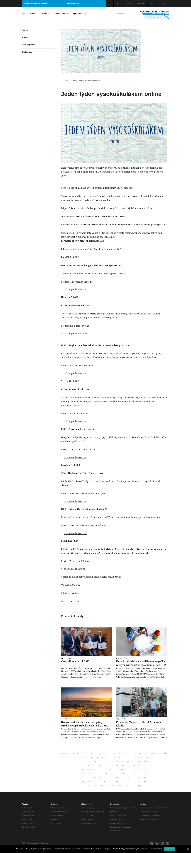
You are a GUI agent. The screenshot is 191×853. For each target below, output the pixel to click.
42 (94, 766)
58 (117, 770)
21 (113, 758)
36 (128, 761)
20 (108, 758)
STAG (128, 3)
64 (83, 774)
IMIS (152, 3)
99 (145, 782)
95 (122, 782)
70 (118, 774)
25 (136, 758)
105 (120, 786)
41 (89, 766)
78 (95, 778)
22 (119, 758)
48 (128, 766)
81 (111, 778)
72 (128, 774)
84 (128, 778)
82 (117, 778)
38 (139, 761)
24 (130, 758)
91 (100, 782)
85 (133, 778)
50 (140, 766)
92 (105, 782)
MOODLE (140, 3)
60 (128, 770)
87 (145, 778)
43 (100, 766)
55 (100, 770)
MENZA (163, 3)
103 (107, 786)
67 (100, 774)
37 (133, 761)
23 (124, 758)
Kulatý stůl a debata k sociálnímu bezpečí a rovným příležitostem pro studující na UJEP (141, 663)
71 (123, 774)
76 (84, 778)
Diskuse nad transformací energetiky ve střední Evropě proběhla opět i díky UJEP (84, 724)
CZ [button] (119, 3)
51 (145, 766)
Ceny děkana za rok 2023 (75, 661)
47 (123, 766)
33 (111, 761)
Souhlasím (169, 849)
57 (111, 770)
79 (100, 778)
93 (111, 782)
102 (101, 786)
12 (135, 753)
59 (122, 770)
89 (88, 782)
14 (145, 753)
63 (145, 770)
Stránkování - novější (69, 753)
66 (95, 774)
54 (94, 770)
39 (145, 761)
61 (133, 770)
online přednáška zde (75, 289)
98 (140, 782)
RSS (23, 843)
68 (106, 774)
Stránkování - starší (159, 753)
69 (112, 774)
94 (117, 782)
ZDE (102, 240)
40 (83, 766)
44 (106, 766)
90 (94, 782)
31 (100, 761)
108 (139, 786)
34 (117, 761)
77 (89, 778)
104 (114, 786)
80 (106, 778)
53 (89, 770)
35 (122, 761)
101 (95, 786)
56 (106, 770)
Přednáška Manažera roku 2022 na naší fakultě (138, 724)
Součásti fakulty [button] (85, 3)
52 (83, 770)
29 (89, 761)
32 (106, 761)
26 (141, 758)
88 (83, 782)
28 (83, 761)
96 (128, 782)
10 (124, 753)
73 (134, 774)
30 (95, 761)
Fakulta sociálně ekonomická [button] (42, 3)
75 (145, 774)
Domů (66, 81)
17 (92, 758)
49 (134, 766)
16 (86, 758)
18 (97, 758)
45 (111, 766)
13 (140, 753)
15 (81, 758)
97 (134, 782)
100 (88, 786)
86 (139, 778)
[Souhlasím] (187, 849)
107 (133, 786)
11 (129, 753)
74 (140, 774)
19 (102, 758)
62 (139, 770)
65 (89, 774)
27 (147, 758)
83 (122, 778)
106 (126, 786)
